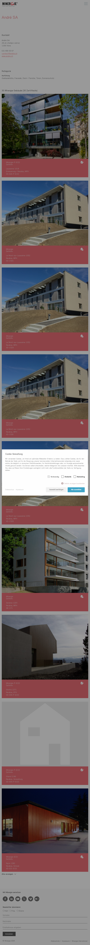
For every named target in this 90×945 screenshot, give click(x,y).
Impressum (20, 490)
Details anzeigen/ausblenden (74, 484)
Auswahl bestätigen (56, 490)
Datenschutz (9, 490)
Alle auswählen (76, 490)
